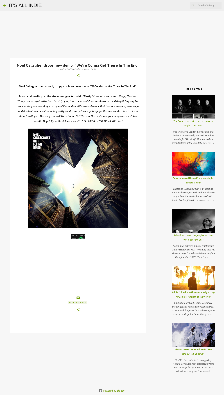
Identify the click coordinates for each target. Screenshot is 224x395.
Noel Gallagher (77, 302)
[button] (78, 76)
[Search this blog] (205, 5)
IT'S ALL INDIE (25, 5)
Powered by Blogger (112, 390)
